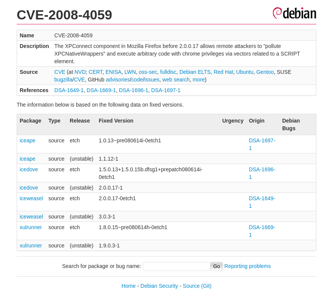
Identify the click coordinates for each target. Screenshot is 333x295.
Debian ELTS (194, 72)
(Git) (206, 286)
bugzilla (63, 80)
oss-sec (148, 72)
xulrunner (31, 227)
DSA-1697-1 (165, 90)
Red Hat (223, 72)
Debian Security (159, 286)
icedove (29, 169)
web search (176, 80)
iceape (27, 140)
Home (128, 286)
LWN (130, 72)
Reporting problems (248, 266)
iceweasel (31, 198)
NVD (80, 72)
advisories (118, 80)
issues (151, 80)
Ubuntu (244, 72)
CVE (59, 72)
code (137, 80)
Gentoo (265, 72)
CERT (95, 72)
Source (191, 286)
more (199, 80)
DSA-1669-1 (101, 90)
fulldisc (168, 72)
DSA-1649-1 (69, 90)
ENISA (113, 72)
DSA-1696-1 (133, 90)
